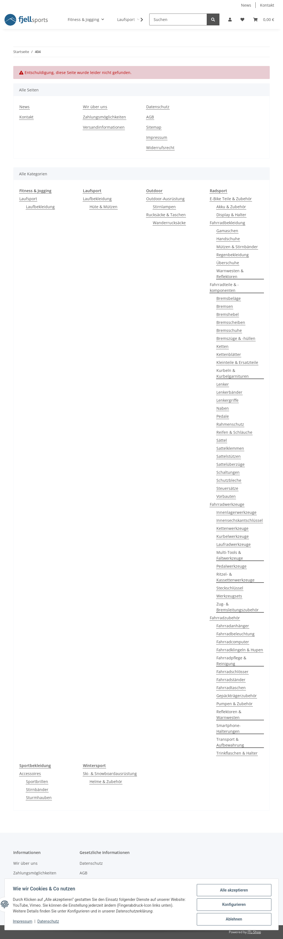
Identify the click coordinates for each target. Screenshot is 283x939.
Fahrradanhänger (232, 625)
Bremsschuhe (229, 330)
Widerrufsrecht (160, 147)
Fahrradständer (230, 679)
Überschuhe (227, 262)
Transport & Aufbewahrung (230, 742)
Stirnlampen (164, 206)
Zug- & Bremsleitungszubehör (237, 606)
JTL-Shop (254, 932)
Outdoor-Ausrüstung (165, 198)
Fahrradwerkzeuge (227, 504)
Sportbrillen (37, 781)
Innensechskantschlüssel (239, 520)
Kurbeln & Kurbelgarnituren (232, 373)
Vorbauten (226, 496)
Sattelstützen (228, 456)
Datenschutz (157, 106)
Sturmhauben (39, 797)
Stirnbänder (37, 789)
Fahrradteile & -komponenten (224, 287)
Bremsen (224, 306)
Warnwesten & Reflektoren (229, 273)
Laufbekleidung (40, 206)
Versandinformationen (104, 127)
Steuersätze (227, 488)
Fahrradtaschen (231, 687)
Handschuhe (228, 238)
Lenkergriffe (227, 400)
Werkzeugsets (229, 596)
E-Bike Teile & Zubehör (231, 198)
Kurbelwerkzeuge (232, 536)
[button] (230, 19)
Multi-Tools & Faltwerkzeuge (229, 555)
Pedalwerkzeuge (231, 566)
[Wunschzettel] (242, 19)
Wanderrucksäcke (169, 222)
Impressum (156, 137)
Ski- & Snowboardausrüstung (110, 773)
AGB (150, 117)
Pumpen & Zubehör (234, 703)
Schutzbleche (228, 480)
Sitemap (153, 127)
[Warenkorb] (264, 19)
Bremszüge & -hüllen (235, 338)
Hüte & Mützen (103, 206)
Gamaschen (227, 230)
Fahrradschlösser (232, 671)
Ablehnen (233, 919)
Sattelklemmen (230, 448)
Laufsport (28, 198)
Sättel (221, 440)
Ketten (222, 346)
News (246, 5)
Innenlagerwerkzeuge (236, 512)
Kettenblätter (228, 354)
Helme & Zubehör (106, 781)
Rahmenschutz (230, 424)
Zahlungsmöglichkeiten (104, 117)
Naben (222, 408)
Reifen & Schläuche (234, 432)
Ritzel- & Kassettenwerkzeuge (235, 577)
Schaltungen (228, 472)
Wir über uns (95, 106)
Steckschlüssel (229, 588)
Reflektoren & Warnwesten (228, 714)
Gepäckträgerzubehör (236, 695)
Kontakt (267, 5)
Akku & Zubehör (231, 206)
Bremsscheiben (230, 322)
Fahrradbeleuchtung (235, 633)
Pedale (222, 416)
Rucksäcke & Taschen (166, 214)
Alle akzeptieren (233, 890)
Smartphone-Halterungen (228, 728)
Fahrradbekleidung (227, 222)
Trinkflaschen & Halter (237, 753)
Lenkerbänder (229, 392)
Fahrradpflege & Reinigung (231, 660)
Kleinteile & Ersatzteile (237, 362)
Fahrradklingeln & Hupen (239, 649)
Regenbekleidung (232, 254)
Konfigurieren (233, 905)
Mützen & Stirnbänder (237, 246)
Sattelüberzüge (230, 464)
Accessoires (30, 773)
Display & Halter (231, 214)
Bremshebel (227, 314)
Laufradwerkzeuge (233, 544)
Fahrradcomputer (232, 641)
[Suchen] (178, 19)
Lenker (222, 384)
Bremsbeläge (228, 298)
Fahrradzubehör (225, 617)
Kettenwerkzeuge (232, 528)
